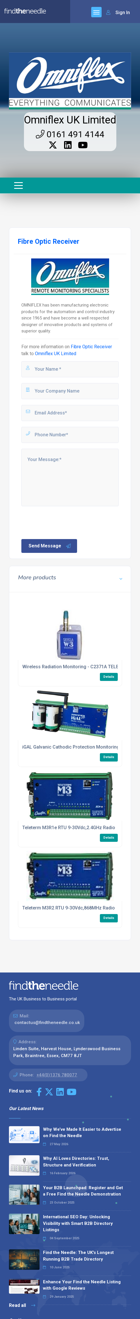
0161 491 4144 (70, 134)
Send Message (50, 546)
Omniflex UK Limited (70, 120)
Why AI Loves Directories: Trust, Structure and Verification (76, 1162)
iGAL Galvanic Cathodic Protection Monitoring (71, 747)
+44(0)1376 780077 (56, 1075)
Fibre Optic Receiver (91, 346)
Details (108, 677)
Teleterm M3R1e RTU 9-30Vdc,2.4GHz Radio (68, 827)
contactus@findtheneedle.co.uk (47, 1022)
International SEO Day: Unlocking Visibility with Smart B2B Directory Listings (78, 1223)
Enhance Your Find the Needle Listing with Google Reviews (82, 1285)
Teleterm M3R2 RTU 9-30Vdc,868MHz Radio (68, 908)
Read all (22, 1305)
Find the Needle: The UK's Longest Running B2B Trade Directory (78, 1256)
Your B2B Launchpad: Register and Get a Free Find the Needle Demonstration (83, 1191)
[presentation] (64, 522)
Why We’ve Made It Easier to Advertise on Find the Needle (82, 1133)
